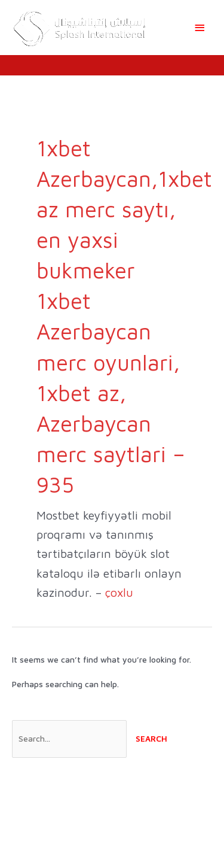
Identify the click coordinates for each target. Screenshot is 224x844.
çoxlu (119, 592)
